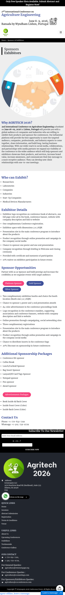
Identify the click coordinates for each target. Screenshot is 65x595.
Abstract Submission (9, 514)
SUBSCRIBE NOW (32, 450)
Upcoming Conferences (10, 537)
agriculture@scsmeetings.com (15, 575)
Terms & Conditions (9, 520)
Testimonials (6, 544)
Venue (3, 524)
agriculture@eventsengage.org (15, 568)
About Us (5, 534)
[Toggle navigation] (61, 32)
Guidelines (5, 541)
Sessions (5, 510)
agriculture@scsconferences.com (16, 582)
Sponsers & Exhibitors (16, 40)
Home (3, 40)
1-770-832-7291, (10, 557)
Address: (8, 480)
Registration (6, 517)
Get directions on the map (15, 497)
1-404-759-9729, (10, 561)
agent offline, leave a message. (15, 593)
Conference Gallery (8, 548)
